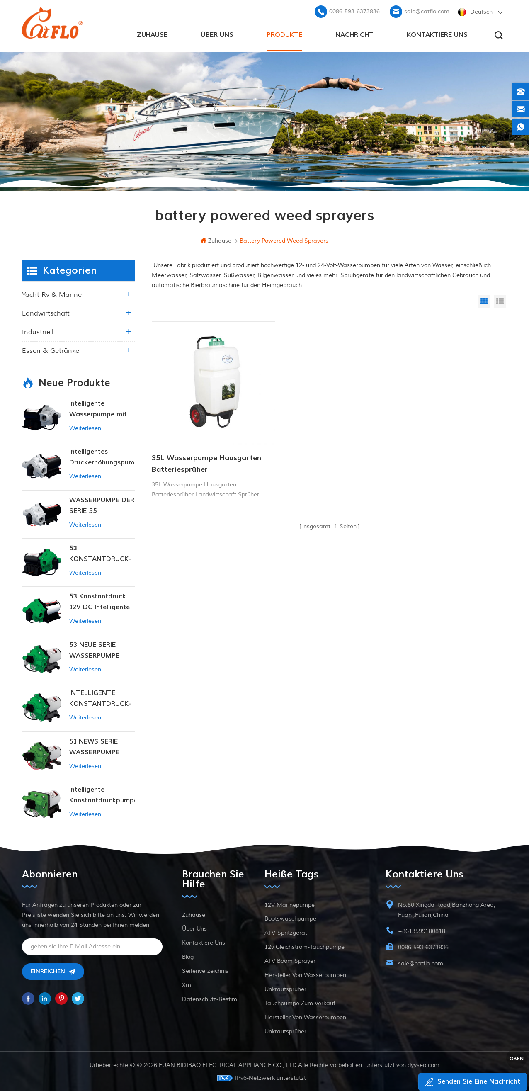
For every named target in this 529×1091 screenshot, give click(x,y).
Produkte (284, 33)
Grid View (484, 300)
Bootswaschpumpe (290, 917)
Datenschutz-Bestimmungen (213, 998)
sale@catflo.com (426, 10)
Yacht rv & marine (52, 294)
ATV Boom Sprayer (289, 960)
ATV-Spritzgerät (285, 931)
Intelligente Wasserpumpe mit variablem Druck (98, 408)
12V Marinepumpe (289, 904)
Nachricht (354, 33)
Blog (188, 956)
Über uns (217, 33)
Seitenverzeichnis (205, 970)
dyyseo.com (423, 1064)
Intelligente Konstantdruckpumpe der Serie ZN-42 (102, 795)
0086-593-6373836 (354, 10)
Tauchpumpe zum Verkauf (299, 1002)
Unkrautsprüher (285, 988)
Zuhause (152, 33)
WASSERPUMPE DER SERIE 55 (101, 504)
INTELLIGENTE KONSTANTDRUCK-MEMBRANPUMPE (100, 698)
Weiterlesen (85, 427)
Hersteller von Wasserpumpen (305, 974)
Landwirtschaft (46, 313)
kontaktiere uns (437, 33)
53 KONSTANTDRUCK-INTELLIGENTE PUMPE (100, 553)
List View (500, 300)
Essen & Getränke (50, 350)
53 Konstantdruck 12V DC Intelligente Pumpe (99, 601)
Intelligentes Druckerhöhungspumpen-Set (102, 457)
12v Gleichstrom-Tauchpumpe (304, 946)
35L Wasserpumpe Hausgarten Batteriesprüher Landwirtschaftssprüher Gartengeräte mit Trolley (206, 450)
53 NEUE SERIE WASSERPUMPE (94, 649)
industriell (37, 331)
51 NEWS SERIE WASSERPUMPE (94, 746)
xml (187, 984)
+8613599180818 (421, 930)
